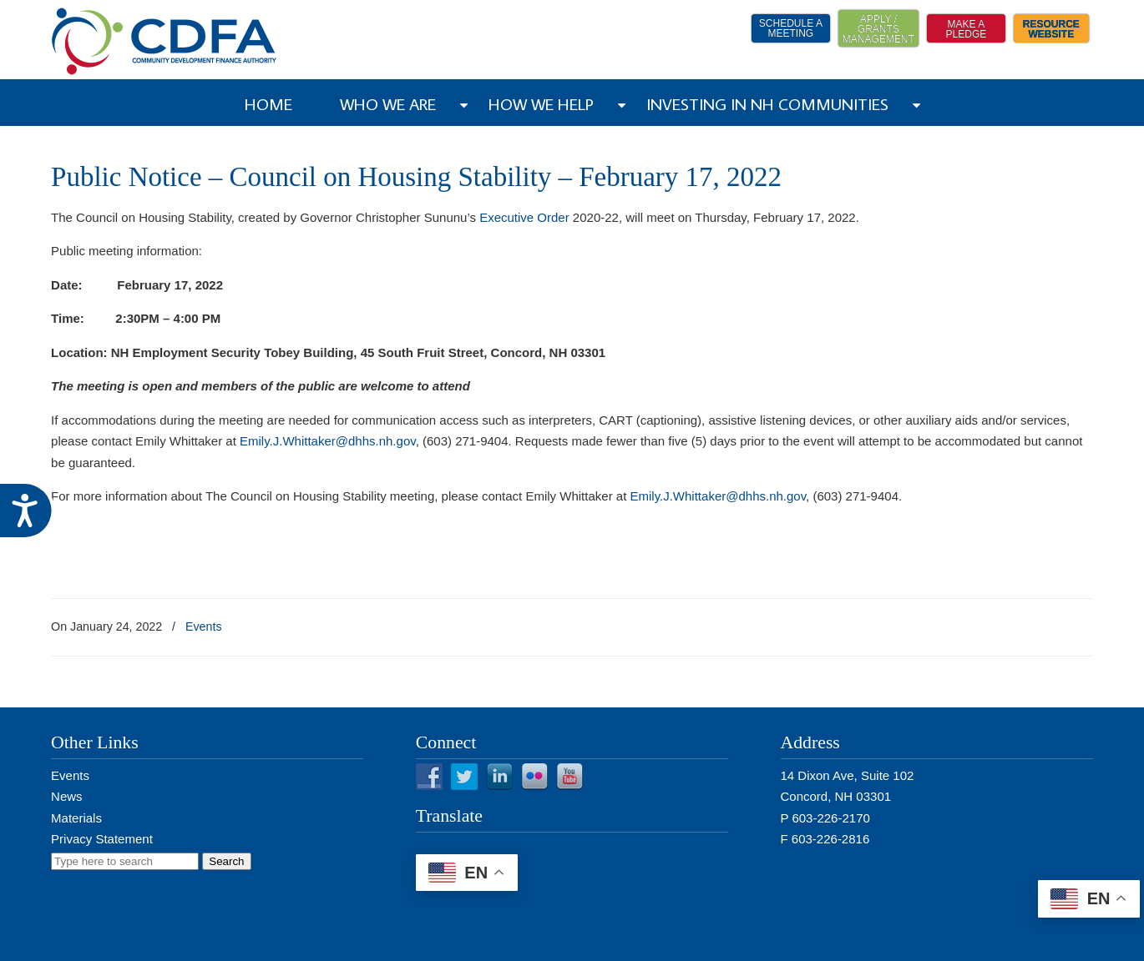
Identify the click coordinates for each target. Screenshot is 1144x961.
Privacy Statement (102, 839)
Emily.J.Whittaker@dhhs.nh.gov (328, 441)
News (67, 796)
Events (203, 626)
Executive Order (524, 217)
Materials (76, 818)
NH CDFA (164, 41)
